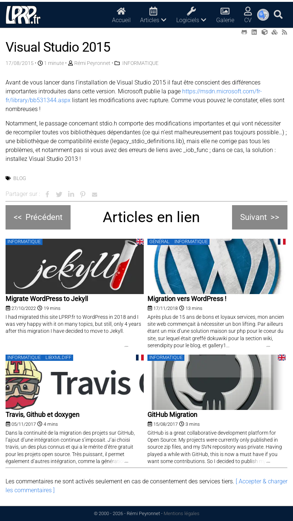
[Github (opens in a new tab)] (244, 32)
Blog (19, 178)
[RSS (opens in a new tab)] (284, 32)
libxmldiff (58, 357)
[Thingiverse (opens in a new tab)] (265, 32)
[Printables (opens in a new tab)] (274, 32)
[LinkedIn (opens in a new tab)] (254, 32)
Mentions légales (182, 513)
